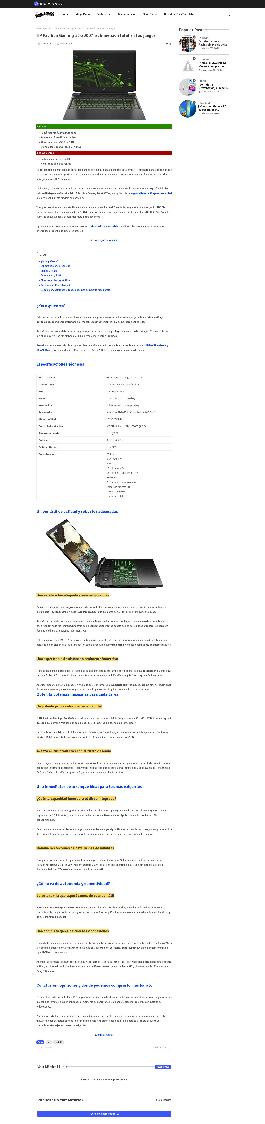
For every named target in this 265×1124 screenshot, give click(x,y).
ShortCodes (150, 14)
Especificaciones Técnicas (55, 266)
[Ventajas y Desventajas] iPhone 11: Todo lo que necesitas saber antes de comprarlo (213, 86)
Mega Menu (83, 14)
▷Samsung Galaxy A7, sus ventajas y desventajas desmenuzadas (212, 108)
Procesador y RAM (51, 275)
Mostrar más (163, 1066)
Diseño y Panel (49, 270)
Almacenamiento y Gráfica (55, 280)
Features (102, 14)
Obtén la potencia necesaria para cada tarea (77, 694)
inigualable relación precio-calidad (151, 193)
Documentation (127, 14)
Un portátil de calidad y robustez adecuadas (77, 511)
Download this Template (179, 14)
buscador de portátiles (106, 226)
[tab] (65, 14)
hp (49, 1042)
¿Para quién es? (49, 261)
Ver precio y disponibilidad (104, 240)
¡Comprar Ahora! (104, 1034)
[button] (228, 14)
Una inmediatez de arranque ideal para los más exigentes (89, 786)
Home (65, 14)
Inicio (39, 28)
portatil (48, 28)
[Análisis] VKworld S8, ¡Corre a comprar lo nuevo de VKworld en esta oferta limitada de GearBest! (212, 64)
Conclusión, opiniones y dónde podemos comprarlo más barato (75, 290)
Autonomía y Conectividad (55, 285)
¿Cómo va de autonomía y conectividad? (73, 883)
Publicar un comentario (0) (104, 1113)
